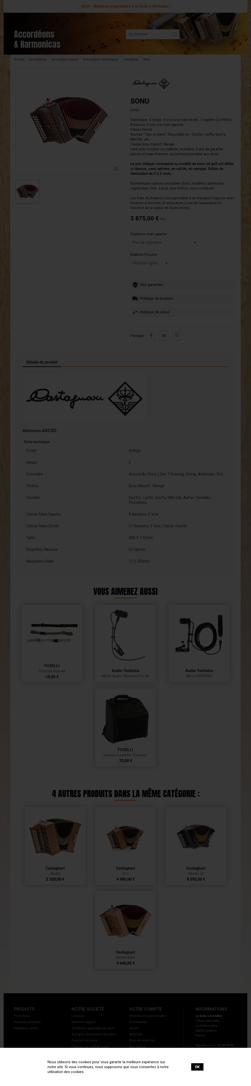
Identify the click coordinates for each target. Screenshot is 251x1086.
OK (197, 1067)
